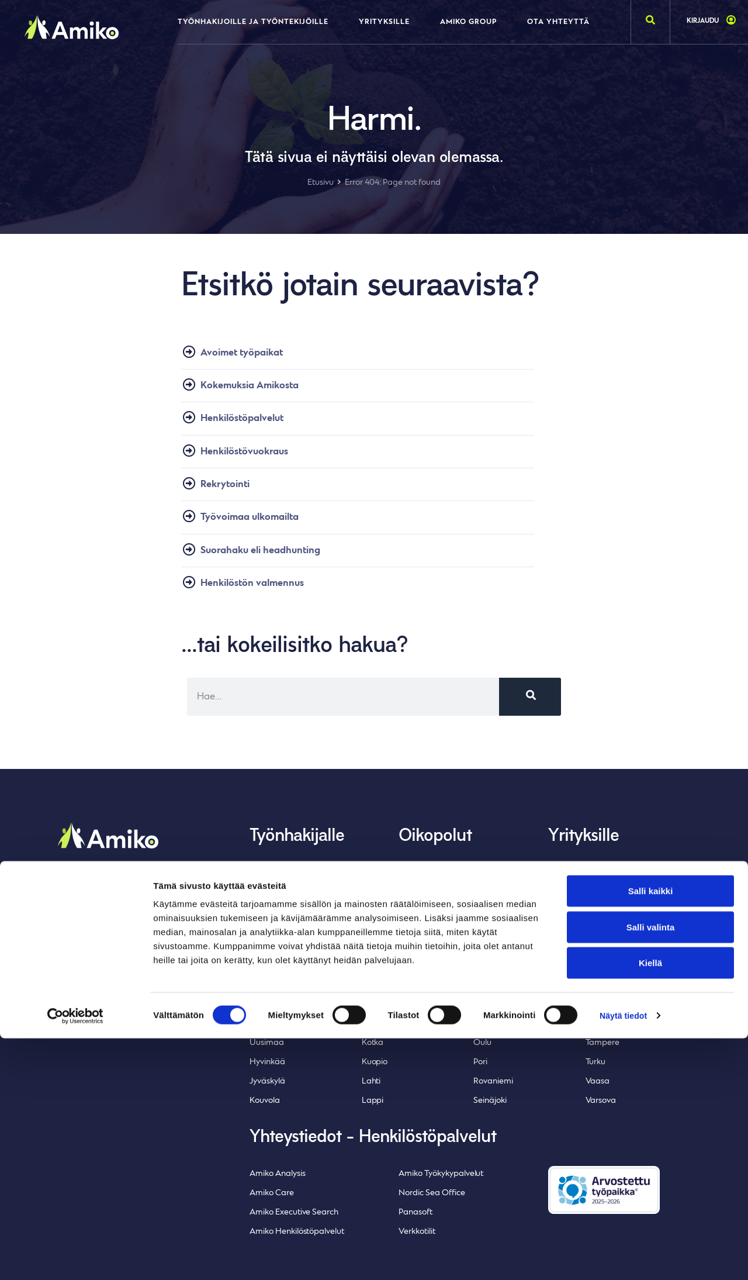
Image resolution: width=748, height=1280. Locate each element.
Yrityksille (384, 22)
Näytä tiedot (625, 1257)
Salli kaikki (650, 1132)
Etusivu (320, 183)
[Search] (530, 709)
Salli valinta (650, 1169)
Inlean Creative (118, 982)
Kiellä (650, 1204)
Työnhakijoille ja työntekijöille (253, 22)
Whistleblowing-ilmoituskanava (114, 951)
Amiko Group (468, 22)
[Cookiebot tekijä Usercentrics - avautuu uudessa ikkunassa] (76, 1257)
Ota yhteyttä (558, 22)
